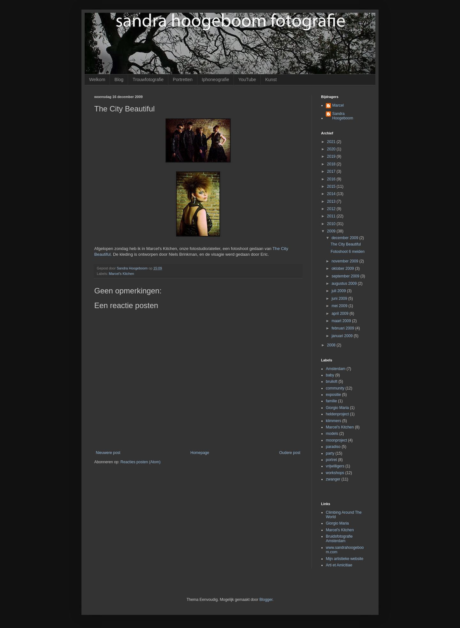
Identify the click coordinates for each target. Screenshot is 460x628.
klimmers (333, 421)
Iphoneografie (215, 79)
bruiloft (331, 381)
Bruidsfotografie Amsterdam (339, 538)
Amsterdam (335, 369)
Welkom (97, 79)
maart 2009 (342, 321)
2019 (332, 156)
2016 (332, 179)
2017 (332, 171)
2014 (332, 194)
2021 (332, 142)
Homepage (199, 452)
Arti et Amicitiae (339, 565)
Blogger (265, 599)
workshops (335, 473)
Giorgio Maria (337, 407)
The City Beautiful (346, 244)
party (330, 453)
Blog (118, 79)
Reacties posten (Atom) (140, 462)
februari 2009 (343, 328)
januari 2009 (343, 336)
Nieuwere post (108, 452)
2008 (332, 345)
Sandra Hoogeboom (342, 115)
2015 (332, 186)
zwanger (333, 479)
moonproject (336, 440)
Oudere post (289, 452)
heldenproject (337, 414)
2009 (332, 231)
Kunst (271, 79)
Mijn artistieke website (344, 558)
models (332, 433)
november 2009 (345, 261)
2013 (332, 201)
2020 (332, 149)
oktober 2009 (343, 268)
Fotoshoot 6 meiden (347, 251)
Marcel (338, 105)
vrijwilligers (335, 466)
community (335, 388)
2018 (332, 164)
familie (331, 401)
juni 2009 (340, 298)
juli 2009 (339, 291)
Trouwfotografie (148, 79)
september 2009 (346, 276)
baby (330, 375)
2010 (332, 224)
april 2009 (340, 313)
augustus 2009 (345, 283)
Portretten (182, 79)
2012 (332, 209)
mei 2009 (340, 306)
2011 (332, 216)
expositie (333, 394)
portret (331, 460)
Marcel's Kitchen (121, 274)
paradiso (333, 446)
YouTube (247, 79)
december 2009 (345, 238)
